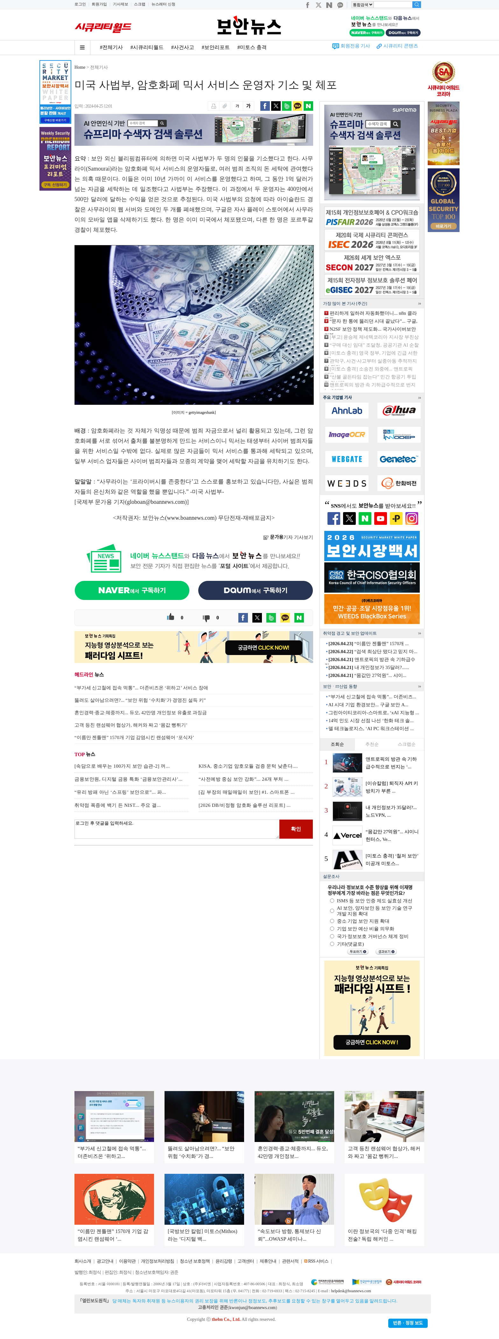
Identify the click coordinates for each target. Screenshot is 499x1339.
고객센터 (245, 1261)
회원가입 (99, 4)
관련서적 (290, 1261)
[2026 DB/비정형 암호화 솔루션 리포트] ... (245, 805)
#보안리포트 (216, 47)
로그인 (80, 4)
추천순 (372, 744)
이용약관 (127, 1261)
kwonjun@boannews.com (252, 1307)
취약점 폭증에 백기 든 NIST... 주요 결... (117, 805)
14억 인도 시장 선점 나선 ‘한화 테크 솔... (371, 720)
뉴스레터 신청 (163, 4)
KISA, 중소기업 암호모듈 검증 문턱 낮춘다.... (248, 766)
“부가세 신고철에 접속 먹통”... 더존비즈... (372, 696)
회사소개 (82, 1261)
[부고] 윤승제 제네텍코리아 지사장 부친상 (374, 337)
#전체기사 (111, 47)
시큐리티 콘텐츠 (400, 45)
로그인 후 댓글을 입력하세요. (176, 829)
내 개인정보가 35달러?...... (368, 667)
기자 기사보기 (288, 537)
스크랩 (139, 4)
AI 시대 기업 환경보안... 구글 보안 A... (368, 704)
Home (79, 67)
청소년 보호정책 (195, 1261)
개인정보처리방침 (157, 1261)
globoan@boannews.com (156, 502)
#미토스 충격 (252, 47)
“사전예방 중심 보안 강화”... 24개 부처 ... (244, 779)
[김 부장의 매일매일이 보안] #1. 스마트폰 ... (247, 792)
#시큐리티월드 (147, 47)
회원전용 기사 (355, 45)
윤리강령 (223, 1261)
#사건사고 (182, 47)
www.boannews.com (191, 518)
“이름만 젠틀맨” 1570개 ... (368, 643)
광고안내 (105, 1261)
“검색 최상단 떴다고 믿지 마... (372, 651)
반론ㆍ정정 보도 (408, 1323)
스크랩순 (407, 744)
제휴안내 (268, 1261)
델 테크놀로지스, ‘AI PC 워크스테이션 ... (371, 728)
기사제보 (120, 4)
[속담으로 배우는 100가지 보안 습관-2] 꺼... (122, 766)
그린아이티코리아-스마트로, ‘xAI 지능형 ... (373, 712)
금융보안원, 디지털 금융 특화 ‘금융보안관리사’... (128, 779)
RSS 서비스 (318, 1261)
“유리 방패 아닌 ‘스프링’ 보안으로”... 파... (120, 792)
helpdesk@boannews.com (351, 1291)
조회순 (337, 744)
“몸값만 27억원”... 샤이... (367, 675)
